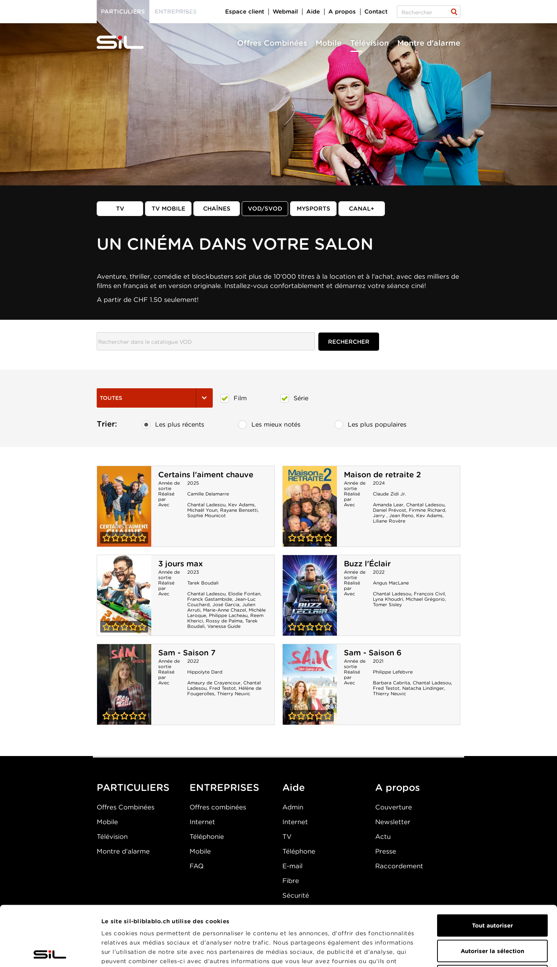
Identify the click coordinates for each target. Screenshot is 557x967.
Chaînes (217, 208)
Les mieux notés (269, 425)
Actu (383, 836)
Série (294, 398)
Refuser (492, 916)
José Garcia (225, 604)
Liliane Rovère (389, 521)
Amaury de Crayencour (214, 683)
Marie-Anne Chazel (224, 610)
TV (120, 208)
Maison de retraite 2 (382, 474)
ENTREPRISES (224, 787)
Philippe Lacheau (228, 615)
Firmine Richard (427, 510)
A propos (342, 11)
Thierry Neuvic (233, 693)
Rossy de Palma (224, 621)
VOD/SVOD (265, 208)
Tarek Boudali (203, 583)
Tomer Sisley (387, 604)
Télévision (369, 43)
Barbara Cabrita (391, 683)
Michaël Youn (202, 510)
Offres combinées (218, 807)
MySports (313, 208)
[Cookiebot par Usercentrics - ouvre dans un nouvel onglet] (50, 952)
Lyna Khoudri (388, 599)
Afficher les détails (435, 951)
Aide (313, 11)
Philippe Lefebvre (393, 672)
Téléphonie (207, 836)
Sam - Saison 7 (186, 652)
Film (233, 398)
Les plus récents (173, 425)
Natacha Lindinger (423, 688)
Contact (376, 11)
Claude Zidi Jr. (389, 494)
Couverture (393, 807)
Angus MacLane (391, 583)
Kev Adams (241, 505)
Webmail (285, 11)
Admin (292, 807)
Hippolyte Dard (204, 672)
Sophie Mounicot (206, 515)
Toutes (155, 398)
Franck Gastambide (209, 599)
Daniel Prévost (389, 510)
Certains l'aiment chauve (205, 474)
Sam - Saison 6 (373, 652)
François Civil (429, 594)
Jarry (379, 515)
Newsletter (392, 822)
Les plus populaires (371, 425)
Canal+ (361, 208)
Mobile (329, 43)
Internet (202, 822)
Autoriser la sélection (492, 891)
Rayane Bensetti (239, 510)
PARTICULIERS (133, 787)
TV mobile (168, 208)
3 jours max (180, 563)
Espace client (244, 11)
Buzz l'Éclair (367, 563)
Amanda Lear (388, 505)
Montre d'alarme (428, 43)
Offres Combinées (272, 43)
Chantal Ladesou (206, 505)
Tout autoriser (492, 865)
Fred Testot (222, 688)
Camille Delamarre (208, 494)
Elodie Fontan (244, 594)
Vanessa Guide (224, 626)
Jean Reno (401, 515)
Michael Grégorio (425, 599)
